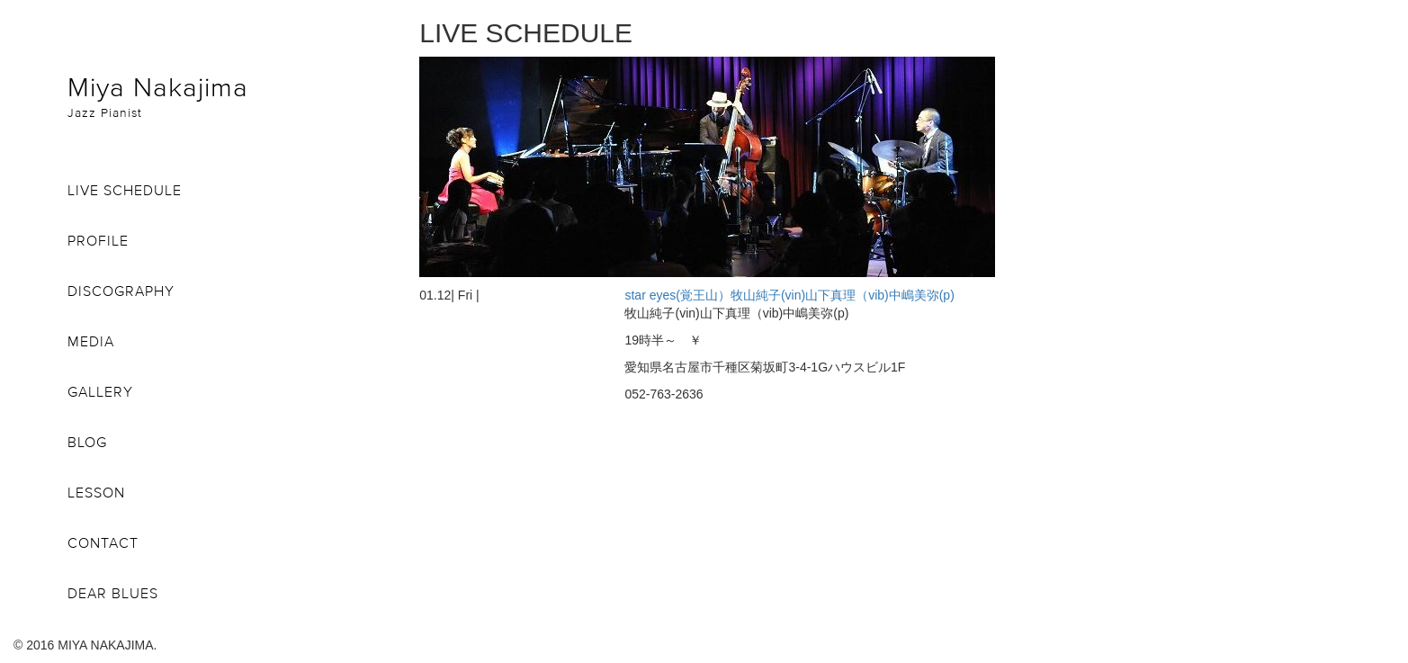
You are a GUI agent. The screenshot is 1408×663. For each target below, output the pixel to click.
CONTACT (103, 542)
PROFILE (98, 240)
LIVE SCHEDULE (124, 190)
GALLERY (100, 391)
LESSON (96, 492)
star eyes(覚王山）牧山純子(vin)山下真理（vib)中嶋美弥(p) (789, 295)
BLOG (87, 442)
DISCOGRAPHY (121, 290)
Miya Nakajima (229, 96)
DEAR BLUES (112, 593)
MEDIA (90, 341)
